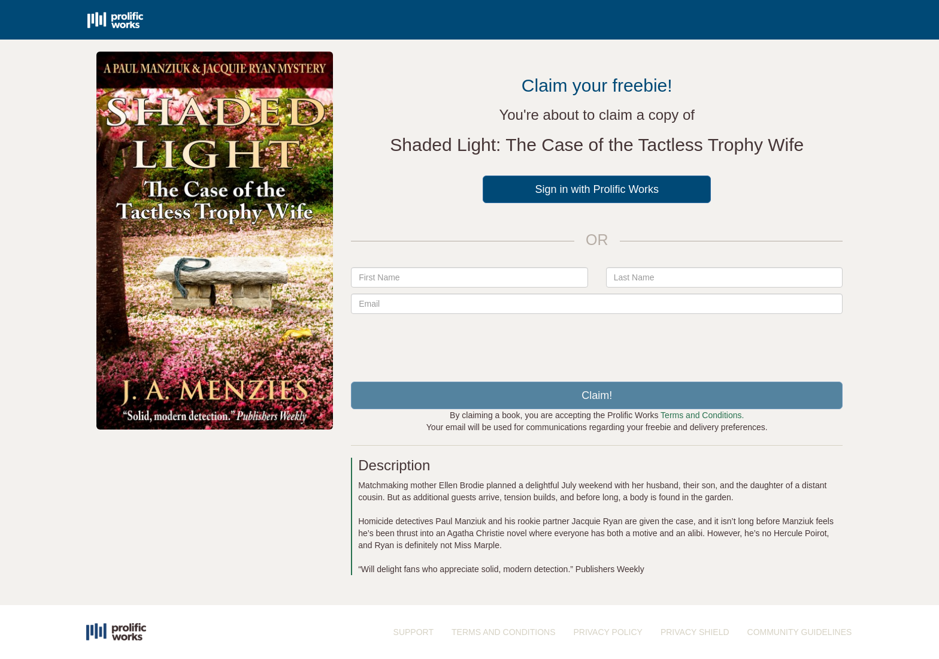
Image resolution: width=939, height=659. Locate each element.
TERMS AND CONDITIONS (503, 632)
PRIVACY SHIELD (695, 632)
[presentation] (597, 343)
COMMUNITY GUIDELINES (799, 632)
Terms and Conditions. (702, 415)
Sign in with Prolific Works (597, 189)
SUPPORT (413, 632)
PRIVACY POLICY (607, 632)
